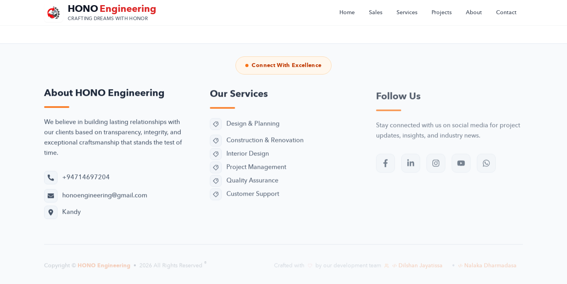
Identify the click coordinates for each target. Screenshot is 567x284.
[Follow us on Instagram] (435, 166)
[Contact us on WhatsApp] (486, 166)
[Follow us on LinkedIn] (410, 166)
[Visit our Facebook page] (385, 166)
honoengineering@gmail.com (104, 196)
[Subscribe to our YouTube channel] (461, 166)
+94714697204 (86, 178)
